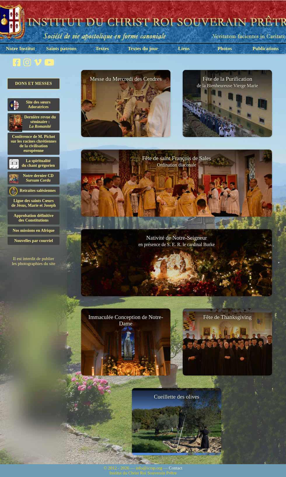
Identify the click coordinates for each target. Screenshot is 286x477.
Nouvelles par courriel (33, 241)
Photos (224, 48)
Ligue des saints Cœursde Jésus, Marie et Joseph (33, 203)
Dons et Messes (33, 83)
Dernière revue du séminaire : (32, 123)
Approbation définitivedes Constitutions (33, 217)
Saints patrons (61, 48)
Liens (184, 48)
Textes (102, 48)
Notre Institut (20, 48)
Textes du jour (143, 48)
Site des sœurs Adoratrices (29, 105)
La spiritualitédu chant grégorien (32, 164)
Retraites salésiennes (32, 191)
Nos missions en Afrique (34, 230)
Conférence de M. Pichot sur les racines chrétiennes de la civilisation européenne (33, 143)
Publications (265, 48)
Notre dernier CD (31, 178)
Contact (175, 468)
